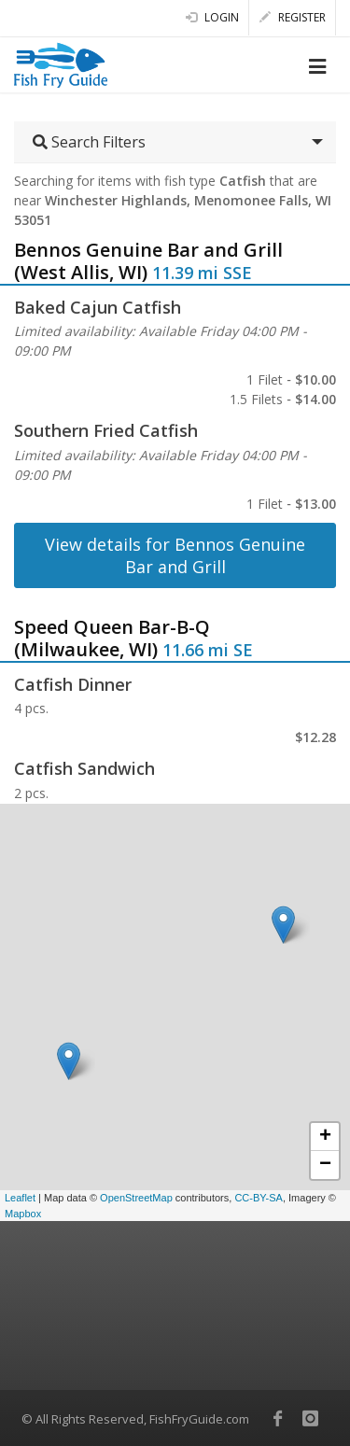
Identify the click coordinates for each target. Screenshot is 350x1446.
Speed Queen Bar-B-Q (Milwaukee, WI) (112, 638)
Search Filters (89, 142)
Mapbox (23, 1213)
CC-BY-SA (258, 1197)
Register (292, 17)
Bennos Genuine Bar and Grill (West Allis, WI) (148, 261)
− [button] (325, 1165)
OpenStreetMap (136, 1197)
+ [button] (325, 1137)
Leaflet (20, 1197)
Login (212, 17)
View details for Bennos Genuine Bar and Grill (175, 555)
